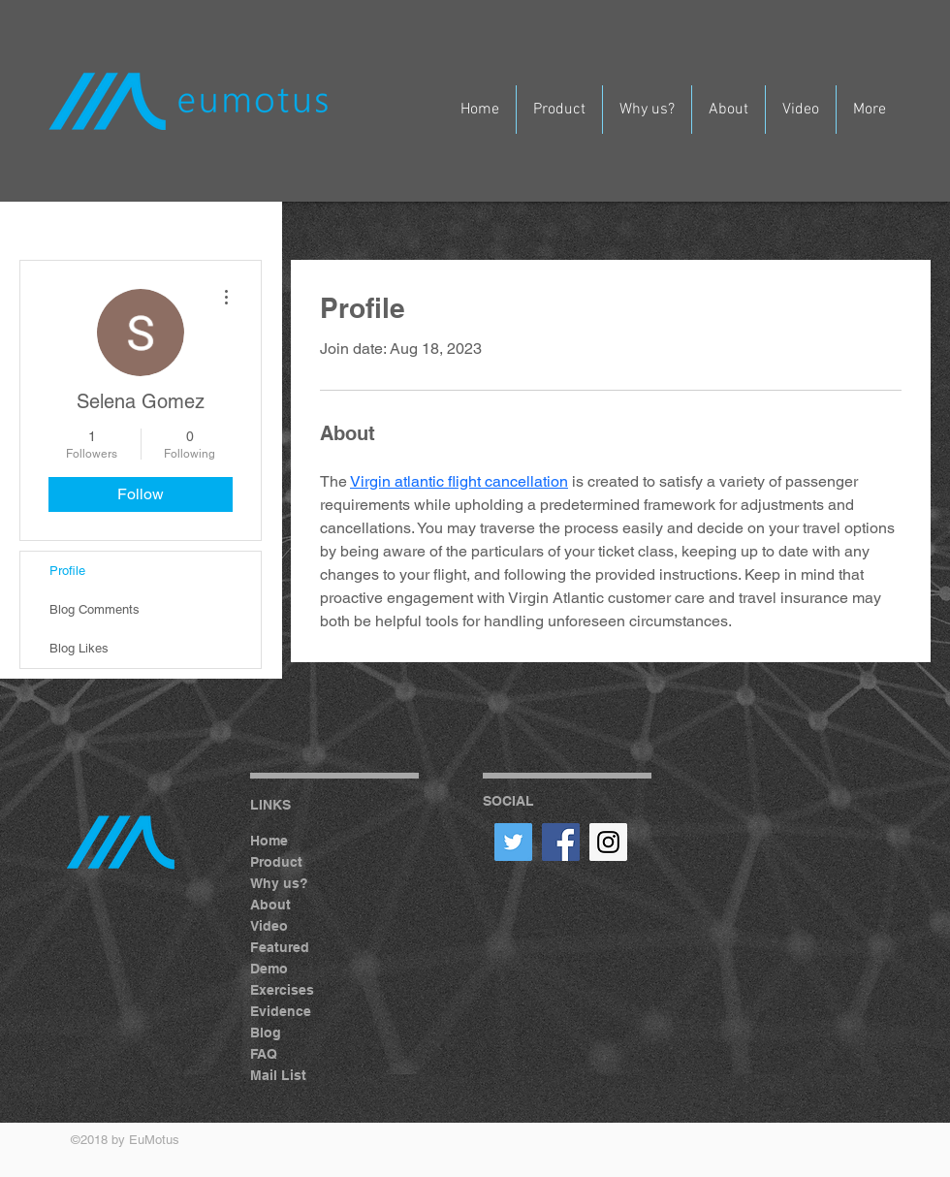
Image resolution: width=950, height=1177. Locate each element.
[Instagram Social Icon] (608, 842)
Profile (67, 570)
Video (269, 926)
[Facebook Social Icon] (561, 842)
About (270, 904)
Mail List (278, 1075)
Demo (269, 968)
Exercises (282, 990)
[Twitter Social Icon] (513, 842)
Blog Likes (79, 648)
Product (276, 862)
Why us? (279, 883)
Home (269, 840)
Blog (265, 1032)
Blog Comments (94, 609)
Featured (279, 947)
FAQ (263, 1054)
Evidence (280, 1011)
